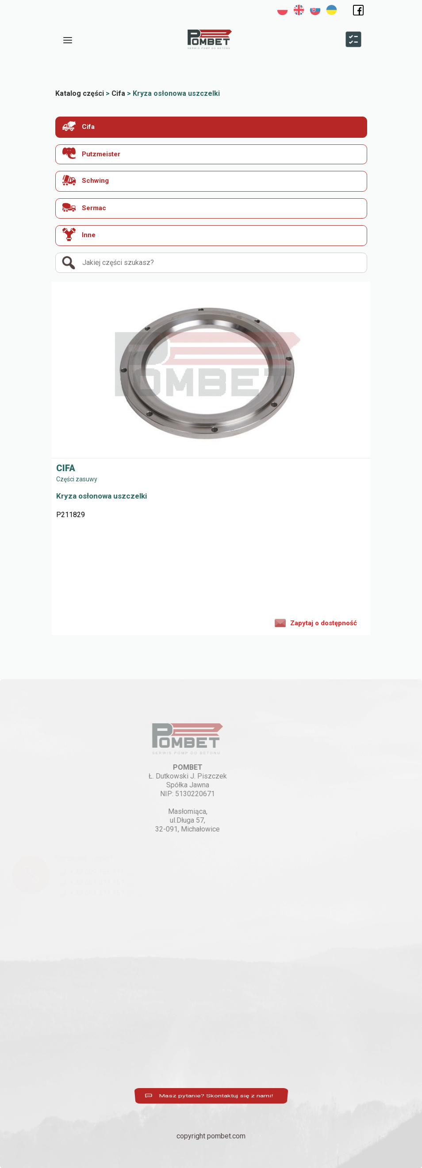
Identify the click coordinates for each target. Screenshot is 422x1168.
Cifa (78, 126)
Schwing (85, 180)
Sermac (84, 207)
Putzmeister (91, 153)
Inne (79, 234)
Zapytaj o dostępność (316, 622)
